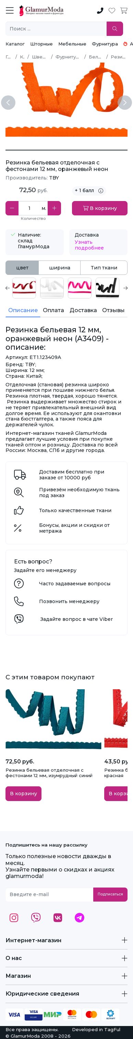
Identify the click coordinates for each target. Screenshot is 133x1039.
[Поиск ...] (56, 29)
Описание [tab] (23, 310)
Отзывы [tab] (113, 310)
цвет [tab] (22, 268)
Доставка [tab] (83, 310)
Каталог (15, 43)
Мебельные (72, 43)
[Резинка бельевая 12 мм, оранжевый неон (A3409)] (66, 150)
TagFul (112, 1029)
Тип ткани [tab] (104, 268)
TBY (54, 178)
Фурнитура (105, 43)
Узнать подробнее (89, 245)
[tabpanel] (66, 288)
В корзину (100, 208)
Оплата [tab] (53, 310)
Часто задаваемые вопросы (74, 584)
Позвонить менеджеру (69, 601)
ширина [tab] (59, 268)
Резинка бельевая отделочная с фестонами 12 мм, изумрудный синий (49, 772)
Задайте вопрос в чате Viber (76, 619)
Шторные (41, 43)
